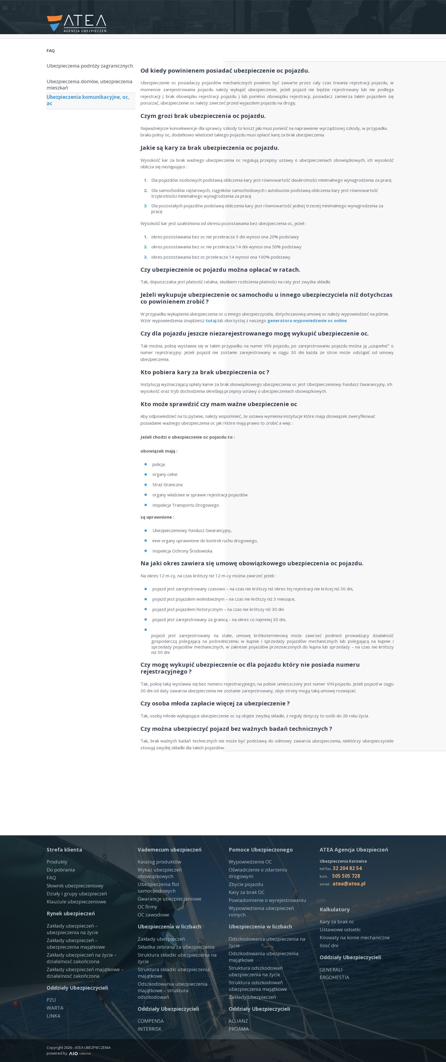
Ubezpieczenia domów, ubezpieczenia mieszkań (78, 91)
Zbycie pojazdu (243, 900)
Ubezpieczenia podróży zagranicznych (77, 71)
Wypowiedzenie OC (248, 886)
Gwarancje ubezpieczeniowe (166, 907)
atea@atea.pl (313, 6)
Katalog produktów (156, 886)
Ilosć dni (328, 967)
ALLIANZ (237, 1016)
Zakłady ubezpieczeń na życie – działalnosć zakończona (77, 975)
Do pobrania (59, 893)
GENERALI (330, 991)
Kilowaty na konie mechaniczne (350, 960)
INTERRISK (149, 1017)
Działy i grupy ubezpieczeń (73, 915)
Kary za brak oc (335, 945)
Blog (393, 18)
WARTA (54, 1022)
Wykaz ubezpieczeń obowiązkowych (173, 893)
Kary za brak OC (244, 907)
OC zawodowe (152, 922)
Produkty (254, 18)
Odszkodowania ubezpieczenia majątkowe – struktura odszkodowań (174, 983)
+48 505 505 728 (352, 6)
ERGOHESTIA (333, 998)
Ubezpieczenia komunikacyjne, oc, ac (88, 111)
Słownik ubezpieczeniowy (71, 907)
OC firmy (146, 915)
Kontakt (221, 18)
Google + (387, 6)
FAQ (372, 18)
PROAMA (238, 1023)
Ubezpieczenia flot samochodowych (173, 900)
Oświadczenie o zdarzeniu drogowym (265, 893)
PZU (51, 1015)
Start (193, 18)
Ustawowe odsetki (338, 952)
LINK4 (53, 1029)
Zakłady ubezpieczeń (158, 946)
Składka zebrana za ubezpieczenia (171, 953)
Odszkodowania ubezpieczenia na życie (267, 946)
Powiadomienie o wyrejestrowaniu (262, 915)
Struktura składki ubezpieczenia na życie (176, 960)
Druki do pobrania (335, 18)
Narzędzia (289, 18)
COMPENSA (149, 1010)
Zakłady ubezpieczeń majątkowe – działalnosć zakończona (80, 987)
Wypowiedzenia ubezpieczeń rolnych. (265, 922)
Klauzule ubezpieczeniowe (72, 922)
